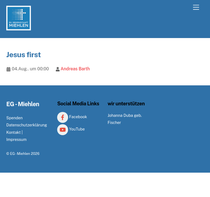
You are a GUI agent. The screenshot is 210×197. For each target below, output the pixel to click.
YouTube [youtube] (71, 129)
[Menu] (196, 7)
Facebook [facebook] (72, 116)
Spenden (14, 117)
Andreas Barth (75, 68)
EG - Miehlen (20, 154)
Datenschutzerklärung (26, 125)
